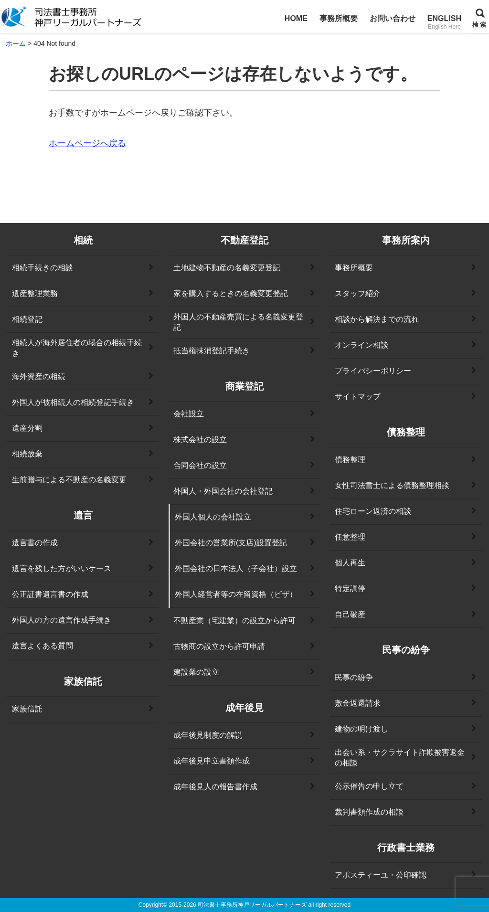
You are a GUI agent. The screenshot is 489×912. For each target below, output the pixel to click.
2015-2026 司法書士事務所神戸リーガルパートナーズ (238, 904)
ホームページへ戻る (87, 143)
